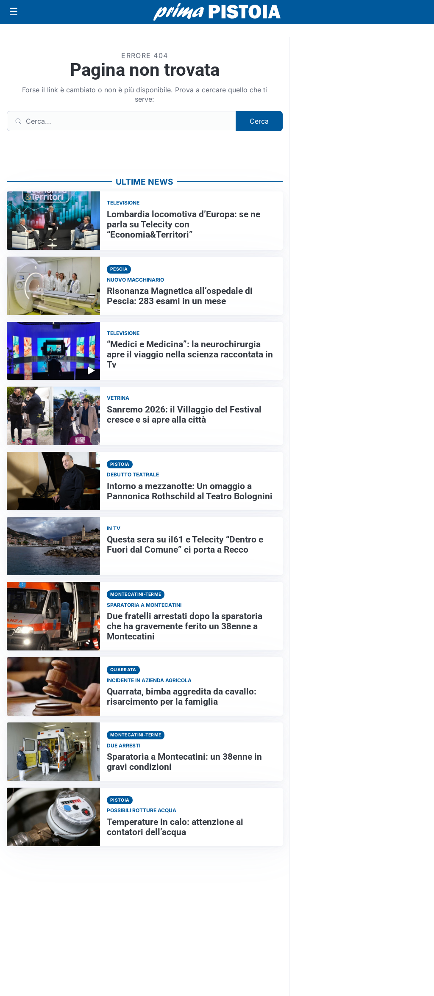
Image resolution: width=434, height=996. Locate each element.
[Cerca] (121, 121)
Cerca (259, 121)
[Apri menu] (13, 12)
